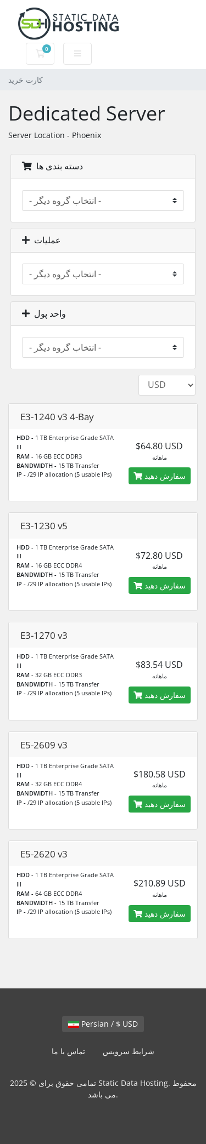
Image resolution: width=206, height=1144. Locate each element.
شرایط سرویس (128, 1051)
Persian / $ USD (103, 1024)
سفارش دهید (159, 476)
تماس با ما (68, 1051)
